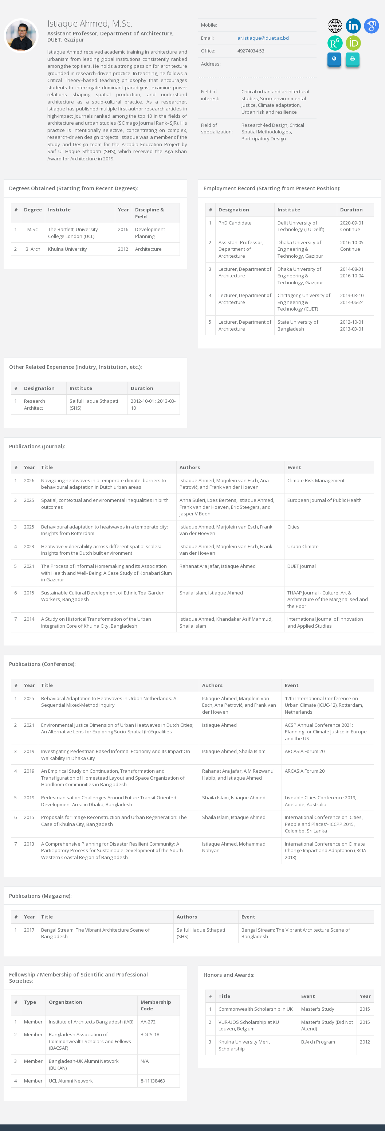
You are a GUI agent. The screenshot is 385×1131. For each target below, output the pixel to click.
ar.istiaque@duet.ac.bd (263, 38)
